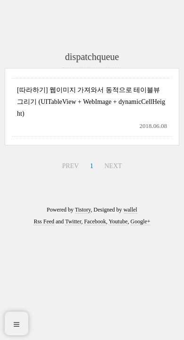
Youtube (118, 221)
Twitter (73, 221)
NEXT (113, 166)
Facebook (95, 221)
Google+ (141, 221)
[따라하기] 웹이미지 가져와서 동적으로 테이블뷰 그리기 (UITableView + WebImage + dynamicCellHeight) (91, 101)
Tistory (83, 209)
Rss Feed (43, 221)
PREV (70, 166)
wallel (130, 209)
